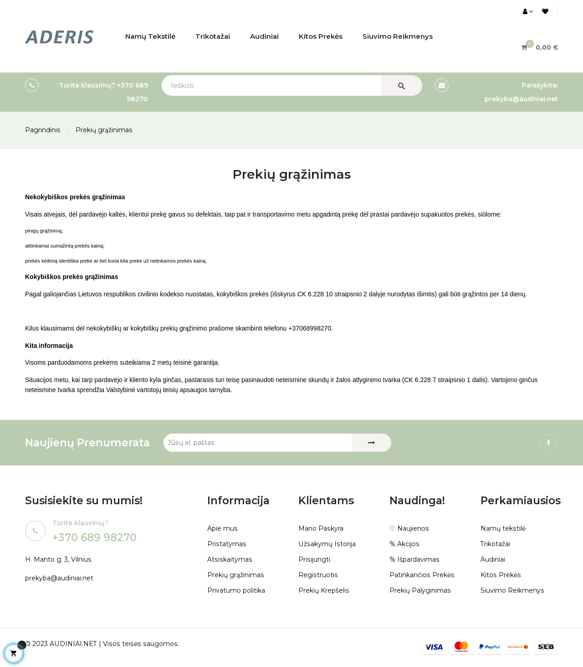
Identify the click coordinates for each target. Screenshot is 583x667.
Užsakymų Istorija (326, 544)
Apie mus (222, 528)
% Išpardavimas (414, 559)
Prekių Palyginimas (419, 590)
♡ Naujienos (409, 528)
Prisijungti (314, 559)
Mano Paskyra (320, 528)
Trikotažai (495, 544)
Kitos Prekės (500, 575)
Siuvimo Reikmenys (512, 590)
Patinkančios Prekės (421, 575)
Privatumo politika (236, 590)
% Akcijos (404, 544)
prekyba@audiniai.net (59, 578)
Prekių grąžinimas (235, 575)
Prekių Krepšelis (323, 590)
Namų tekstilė (503, 528)
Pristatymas (226, 544)
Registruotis (317, 575)
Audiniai (493, 559)
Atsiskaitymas (229, 559)
